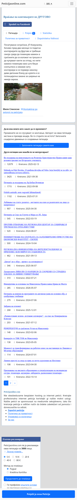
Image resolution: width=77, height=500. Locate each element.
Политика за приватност (17, 38)
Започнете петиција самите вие (36, 153)
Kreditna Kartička (18, 479)
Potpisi (28, 33)
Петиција (11, 33)
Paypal (13, 476)
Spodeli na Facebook (16, 24)
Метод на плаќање (13, 473)
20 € (27, 464)
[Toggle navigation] (71, 3)
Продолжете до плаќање (17, 486)
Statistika (46, 33)
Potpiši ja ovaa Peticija (23, 124)
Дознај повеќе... (13, 459)
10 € (17, 464)
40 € (9, 467)
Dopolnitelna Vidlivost (46, 38)
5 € (8, 464)
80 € (18, 467)
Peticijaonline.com (13, 3)
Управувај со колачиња (19, 424)
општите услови (29, 492)
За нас (11, 427)
